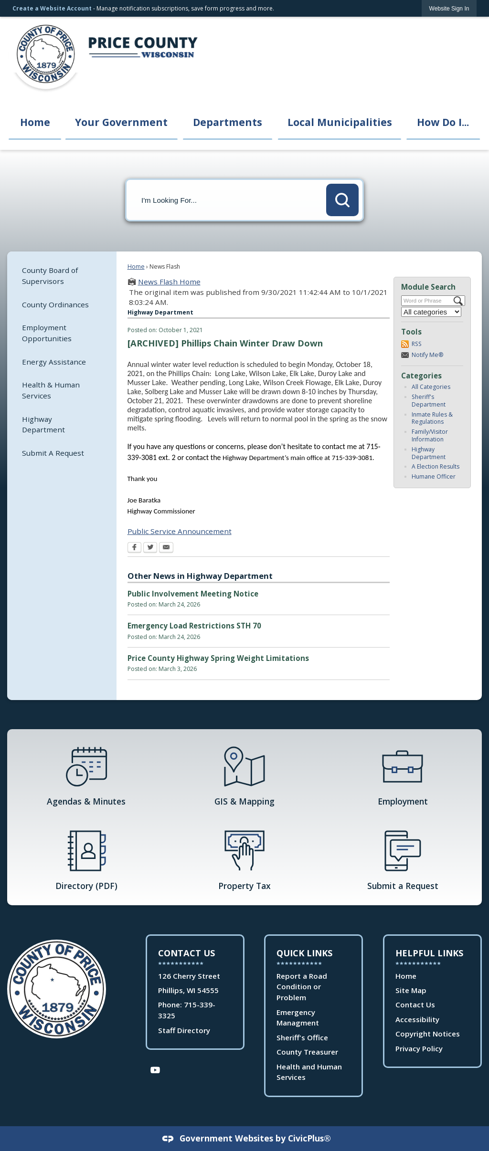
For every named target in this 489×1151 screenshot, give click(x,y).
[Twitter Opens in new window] (150, 548)
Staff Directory (184, 1030)
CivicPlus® (309, 1138)
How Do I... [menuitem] (443, 122)
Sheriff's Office (302, 1037)
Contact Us (415, 1004)
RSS (417, 344)
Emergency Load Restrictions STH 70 (194, 625)
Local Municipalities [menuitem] (339, 122)
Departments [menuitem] (227, 122)
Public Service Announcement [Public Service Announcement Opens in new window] (180, 531)
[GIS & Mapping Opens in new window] (244, 775)
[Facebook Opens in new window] (134, 548)
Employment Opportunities (47, 333)
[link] (449, 8)
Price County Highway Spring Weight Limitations (218, 658)
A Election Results (435, 466)
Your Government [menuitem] (121, 122)
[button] (342, 200)
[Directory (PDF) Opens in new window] (86, 859)
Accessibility (417, 1019)
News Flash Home (169, 281)
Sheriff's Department (429, 400)
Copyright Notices (427, 1033)
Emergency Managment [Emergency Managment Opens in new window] (297, 1017)
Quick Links (304, 953)
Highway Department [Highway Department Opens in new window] (43, 424)
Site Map (410, 990)
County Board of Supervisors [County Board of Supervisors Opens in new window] (50, 275)
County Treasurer (307, 1052)
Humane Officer (434, 476)
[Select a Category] (431, 312)
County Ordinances (55, 304)
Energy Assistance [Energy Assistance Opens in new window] (54, 361)
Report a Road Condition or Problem (301, 987)
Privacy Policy (419, 1048)
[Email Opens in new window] (166, 548)
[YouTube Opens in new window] (155, 1069)
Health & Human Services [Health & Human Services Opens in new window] (51, 390)
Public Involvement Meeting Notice (193, 593)
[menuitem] (62, 276)
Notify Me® (428, 355)
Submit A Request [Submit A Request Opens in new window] (53, 453)
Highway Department (429, 453)
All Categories (431, 387)
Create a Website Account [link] (52, 8)
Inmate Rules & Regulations (432, 418)
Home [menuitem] (35, 122)
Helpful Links (429, 953)
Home (136, 266)
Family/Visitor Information (430, 435)
